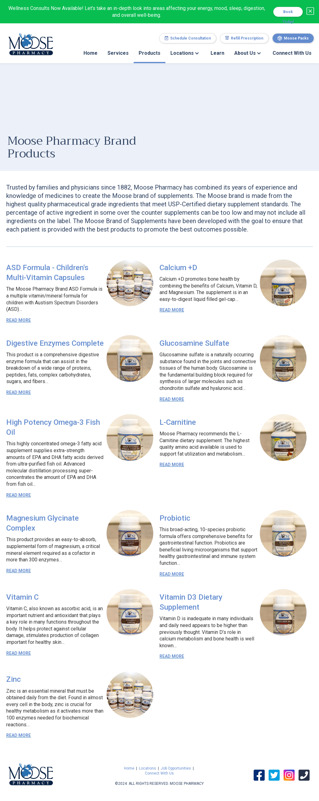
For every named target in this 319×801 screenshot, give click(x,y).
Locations (147, 768)
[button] (185, 53)
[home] (30, 41)
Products (149, 53)
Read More (18, 320)
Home (90, 53)
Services (118, 53)
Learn (217, 53)
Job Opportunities (176, 768)
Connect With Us (292, 53)
